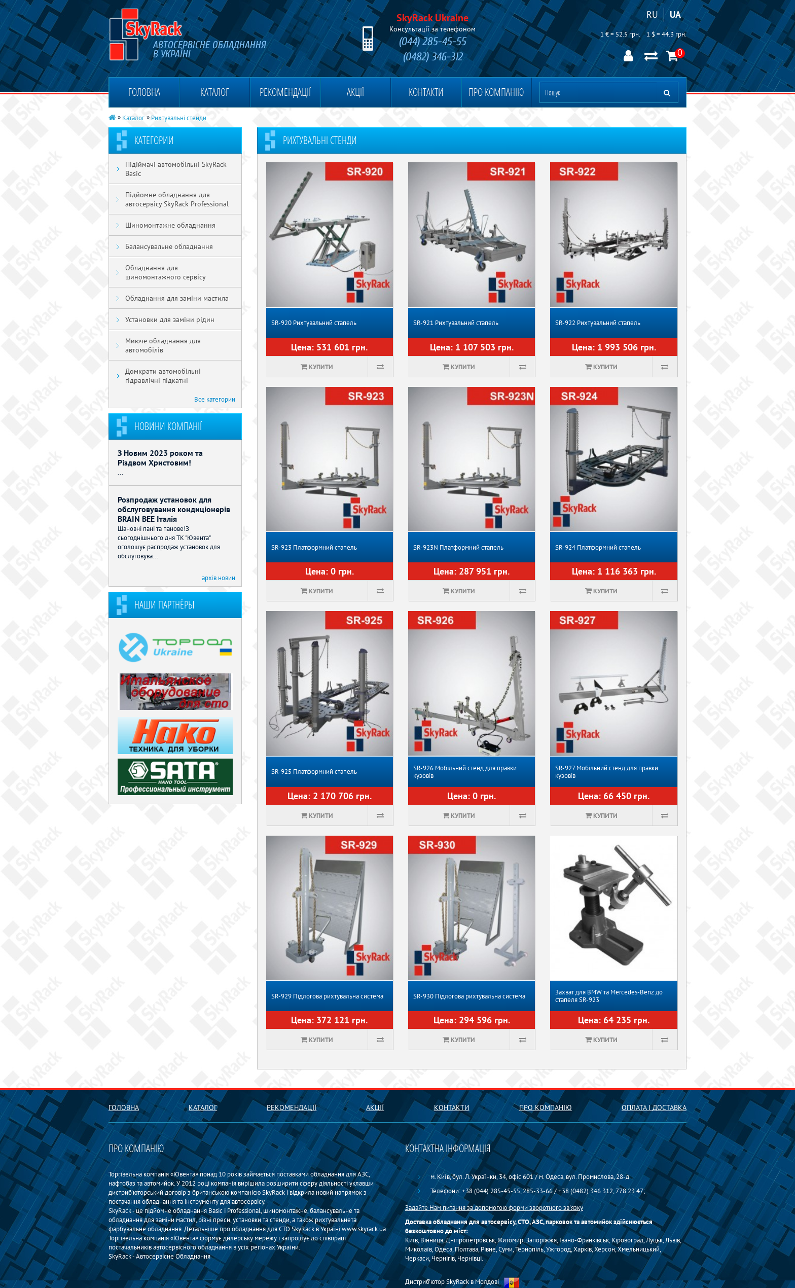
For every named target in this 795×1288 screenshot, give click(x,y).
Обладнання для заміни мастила (177, 298)
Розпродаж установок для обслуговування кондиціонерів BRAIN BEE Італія (174, 509)
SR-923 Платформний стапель (314, 547)
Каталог (214, 92)
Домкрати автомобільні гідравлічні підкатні (163, 376)
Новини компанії (168, 426)
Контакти (426, 92)
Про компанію (496, 92)
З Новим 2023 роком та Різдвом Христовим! (160, 458)
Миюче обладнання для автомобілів (163, 345)
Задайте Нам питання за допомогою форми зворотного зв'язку (494, 1207)
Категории (154, 140)
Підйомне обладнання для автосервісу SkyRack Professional (177, 199)
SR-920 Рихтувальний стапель (313, 323)
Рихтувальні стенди (178, 118)
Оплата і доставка (654, 1107)
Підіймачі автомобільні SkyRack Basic (176, 169)
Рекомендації (285, 92)
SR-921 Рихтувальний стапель (455, 323)
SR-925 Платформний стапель (314, 771)
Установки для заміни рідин (169, 319)
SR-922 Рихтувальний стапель (597, 323)
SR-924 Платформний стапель (598, 547)
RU (652, 14)
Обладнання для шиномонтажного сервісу (165, 272)
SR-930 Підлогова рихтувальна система (469, 996)
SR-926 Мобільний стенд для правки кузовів (465, 771)
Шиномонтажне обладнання (170, 225)
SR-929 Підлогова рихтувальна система (327, 996)
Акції (355, 92)
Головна (144, 92)
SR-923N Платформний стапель (458, 547)
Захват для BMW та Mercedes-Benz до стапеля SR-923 (609, 996)
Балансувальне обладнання (169, 246)
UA (675, 14)
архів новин (218, 578)
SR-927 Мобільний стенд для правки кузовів (606, 771)
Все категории (214, 399)
